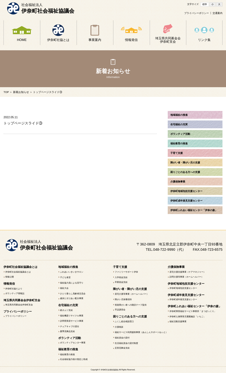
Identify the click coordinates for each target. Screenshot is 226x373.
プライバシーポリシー (196, 13)
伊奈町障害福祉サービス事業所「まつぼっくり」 (193, 311)
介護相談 (119, 327)
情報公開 (9, 277)
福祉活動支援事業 (178, 321)
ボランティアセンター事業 (72, 343)
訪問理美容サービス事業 (71, 321)
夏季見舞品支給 (67, 331)
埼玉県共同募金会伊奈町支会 (19, 305)
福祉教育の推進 (67, 354)
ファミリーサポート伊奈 (126, 272)
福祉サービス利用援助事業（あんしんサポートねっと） (141, 332)
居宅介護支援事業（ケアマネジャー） (188, 272)
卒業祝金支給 (121, 282)
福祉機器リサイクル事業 (71, 316)
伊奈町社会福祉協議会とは (18, 272)
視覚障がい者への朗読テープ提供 (131, 305)
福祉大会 (64, 288)
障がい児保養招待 (123, 299)
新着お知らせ (21, 92)
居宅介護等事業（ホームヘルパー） (132, 294)
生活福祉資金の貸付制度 (126, 343)
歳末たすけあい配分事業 (71, 298)
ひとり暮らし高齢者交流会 (72, 294)
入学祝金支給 (121, 277)
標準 (204, 4)
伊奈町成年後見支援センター (183, 299)
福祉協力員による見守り (71, 283)
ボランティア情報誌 (14, 293)
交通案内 (217, 13)
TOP (6, 92)
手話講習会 (120, 310)
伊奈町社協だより (13, 289)
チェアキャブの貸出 (69, 326)
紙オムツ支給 (66, 310)
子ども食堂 (65, 277)
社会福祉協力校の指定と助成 (74, 359)
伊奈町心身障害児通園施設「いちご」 (188, 316)
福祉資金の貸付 (122, 338)
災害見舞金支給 (122, 348)
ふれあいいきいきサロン (71, 272)
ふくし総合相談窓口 (124, 321)
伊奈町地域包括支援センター (183, 288)
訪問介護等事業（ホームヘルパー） (186, 277)
